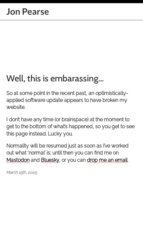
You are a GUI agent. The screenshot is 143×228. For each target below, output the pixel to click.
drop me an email (107, 160)
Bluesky (50, 160)
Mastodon (17, 160)
